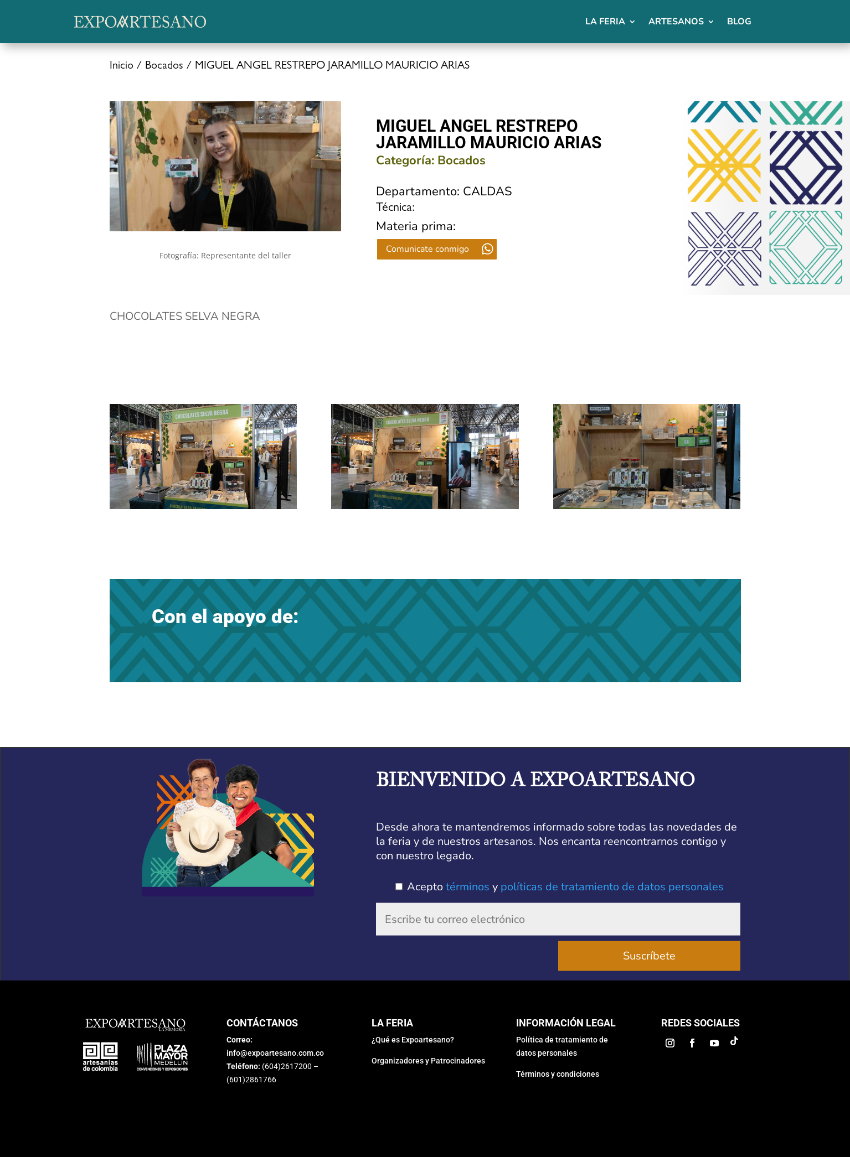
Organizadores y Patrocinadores (428, 1060)
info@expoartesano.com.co (275, 1053)
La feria (605, 21)
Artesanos (676, 21)
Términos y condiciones (557, 1074)
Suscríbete (649, 955)
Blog (739, 21)
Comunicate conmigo (427, 249)
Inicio (121, 66)
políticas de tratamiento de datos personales (612, 886)
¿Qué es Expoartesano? (413, 1039)
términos (468, 886)
